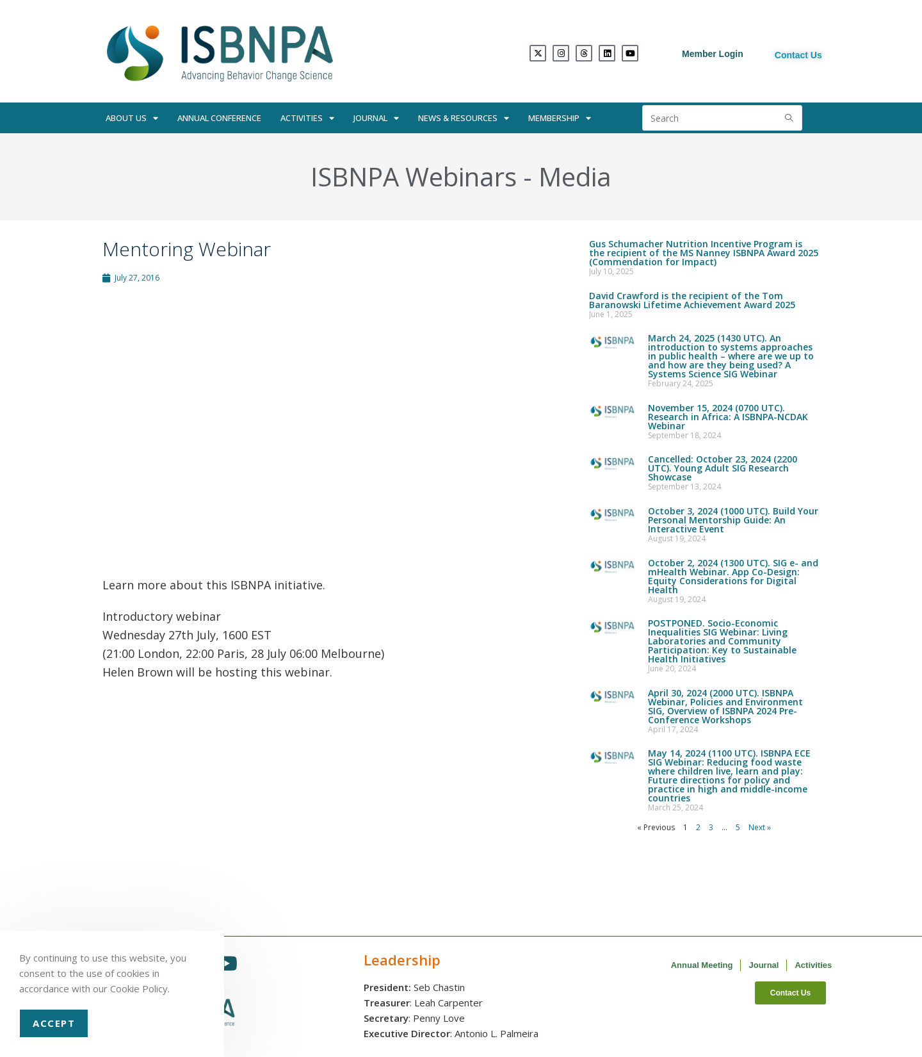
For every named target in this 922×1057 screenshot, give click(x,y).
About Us (132, 118)
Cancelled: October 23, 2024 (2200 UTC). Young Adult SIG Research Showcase (722, 468)
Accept (54, 1023)
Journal (376, 118)
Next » (759, 827)
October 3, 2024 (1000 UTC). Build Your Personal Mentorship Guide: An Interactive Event (733, 520)
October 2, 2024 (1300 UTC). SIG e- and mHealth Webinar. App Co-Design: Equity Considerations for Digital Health (733, 576)
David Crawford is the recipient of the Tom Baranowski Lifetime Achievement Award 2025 (692, 300)
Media (574, 176)
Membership (559, 118)
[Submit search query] (789, 118)
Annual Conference (219, 118)
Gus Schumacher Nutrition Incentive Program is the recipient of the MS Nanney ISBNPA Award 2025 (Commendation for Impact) (703, 253)
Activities (307, 118)
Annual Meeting (702, 965)
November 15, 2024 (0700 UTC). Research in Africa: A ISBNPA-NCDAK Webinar (728, 417)
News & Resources (463, 118)
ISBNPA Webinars (414, 176)
